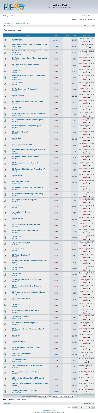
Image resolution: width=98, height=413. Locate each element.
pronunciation (17, 39)
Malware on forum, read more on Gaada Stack (28, 113)
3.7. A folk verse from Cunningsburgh (25, 64)
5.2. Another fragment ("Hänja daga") (25, 310)
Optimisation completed (20, 317)
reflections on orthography (21, 353)
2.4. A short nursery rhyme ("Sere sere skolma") (29, 58)
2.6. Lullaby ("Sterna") (20, 132)
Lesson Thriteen (18, 95)
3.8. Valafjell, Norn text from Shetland (25, 372)
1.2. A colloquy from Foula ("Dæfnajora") (26, 126)
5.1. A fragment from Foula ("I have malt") (27, 280)
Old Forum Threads (19, 360)
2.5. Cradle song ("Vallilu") (21, 298)
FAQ (84, 16)
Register (13, 16)
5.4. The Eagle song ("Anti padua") (24, 89)
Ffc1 (56, 52)
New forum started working (22, 144)
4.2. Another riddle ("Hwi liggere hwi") (25, 230)
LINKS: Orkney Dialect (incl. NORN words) (27, 366)
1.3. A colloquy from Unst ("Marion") (25, 163)
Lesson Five (16, 206)
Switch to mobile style (49, 410)
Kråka (56, 354)
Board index (7, 26)
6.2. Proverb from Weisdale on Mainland (26, 286)
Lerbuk (15, 72)
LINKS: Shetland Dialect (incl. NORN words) (28, 378)
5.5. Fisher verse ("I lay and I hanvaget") (26, 224)
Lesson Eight (16, 304)
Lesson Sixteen (17, 218)
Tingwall (15, 213)
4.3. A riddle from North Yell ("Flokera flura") (28, 101)
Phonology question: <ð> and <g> (24, 391)
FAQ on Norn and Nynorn (21, 243)
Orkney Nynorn (17, 355)
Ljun (56, 360)
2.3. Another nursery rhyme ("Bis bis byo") (27, 194)
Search (91, 16)
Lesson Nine (16, 138)
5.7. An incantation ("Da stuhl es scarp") (26, 347)
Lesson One (16, 274)
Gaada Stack (17, 48)
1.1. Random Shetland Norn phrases (25, 323)
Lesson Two (16, 107)
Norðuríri (56, 391)
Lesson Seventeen (18, 341)
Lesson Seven (17, 175)
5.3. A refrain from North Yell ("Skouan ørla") (28, 187)
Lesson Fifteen (17, 83)
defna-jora (56, 40)
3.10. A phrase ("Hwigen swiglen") (24, 200)
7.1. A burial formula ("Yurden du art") (25, 157)
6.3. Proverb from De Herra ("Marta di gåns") (28, 120)
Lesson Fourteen (18, 249)
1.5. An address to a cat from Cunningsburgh (28, 292)
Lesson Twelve (17, 267)
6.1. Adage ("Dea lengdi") (21, 255)
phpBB (43, 412)
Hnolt (56, 59)
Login (6, 16)
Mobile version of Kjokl (20, 181)
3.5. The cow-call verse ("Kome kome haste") (28, 329)
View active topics (24, 23)
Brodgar (15, 59)
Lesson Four (16, 70)
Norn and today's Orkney (21, 212)
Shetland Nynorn (18, 41)
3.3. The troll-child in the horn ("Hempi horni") (28, 169)
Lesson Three (17, 237)
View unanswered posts (10, 23)
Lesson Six (16, 335)
